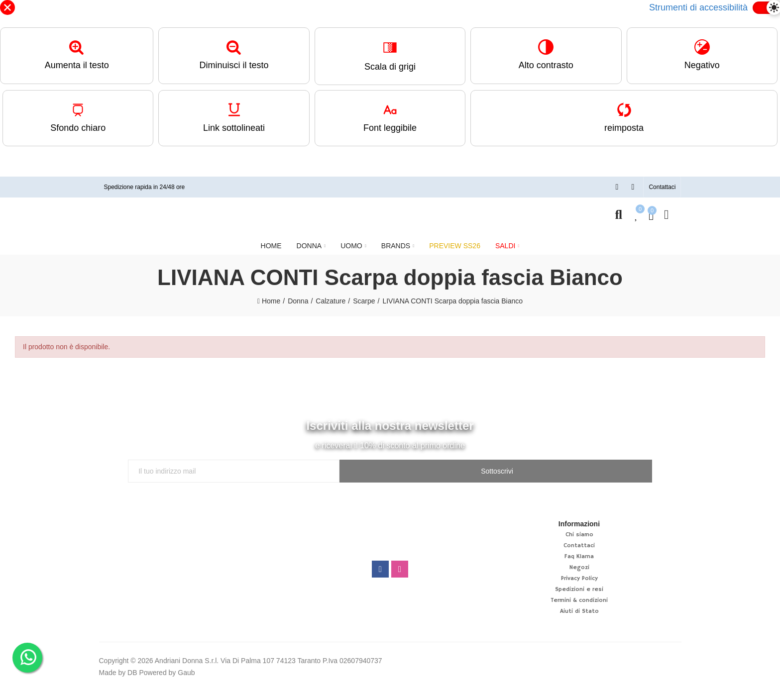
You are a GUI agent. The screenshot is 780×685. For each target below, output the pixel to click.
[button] (662, 186)
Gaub (186, 672)
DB (132, 672)
